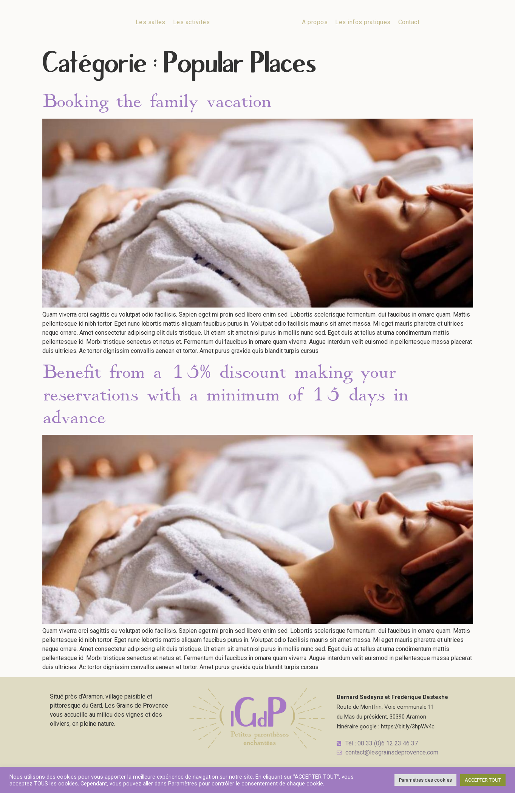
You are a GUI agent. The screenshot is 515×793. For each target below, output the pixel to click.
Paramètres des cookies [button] (425, 780)
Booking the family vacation (156, 101)
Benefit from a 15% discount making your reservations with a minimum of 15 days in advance (225, 395)
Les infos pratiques (363, 22)
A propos (315, 22)
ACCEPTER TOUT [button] (483, 780)
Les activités (191, 22)
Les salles (150, 22)
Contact (409, 22)
